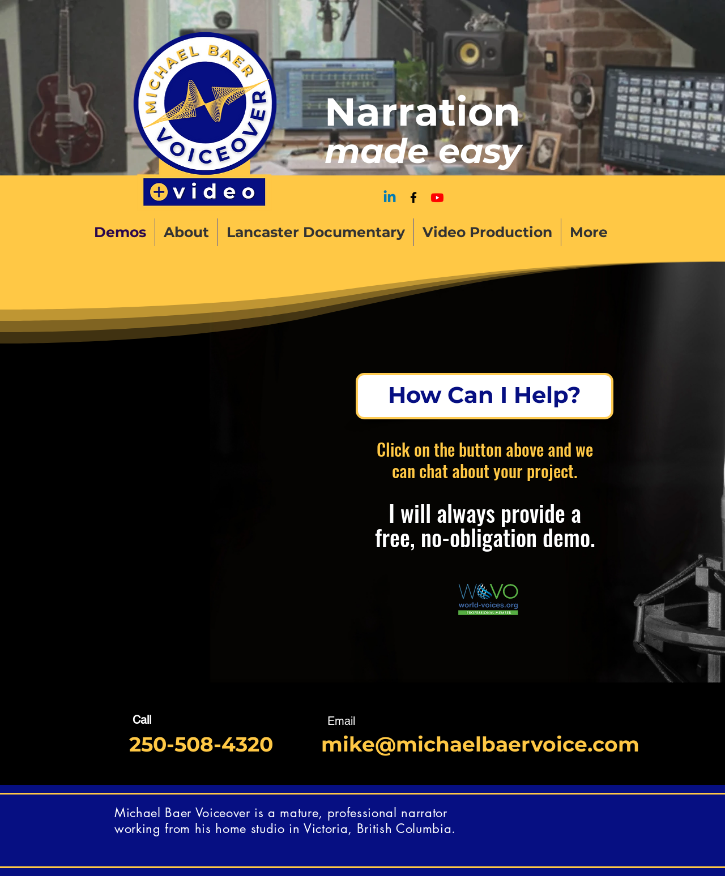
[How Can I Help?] (484, 396)
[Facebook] (413, 197)
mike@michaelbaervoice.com (480, 744)
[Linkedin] (389, 197)
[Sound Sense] (437, 197)
